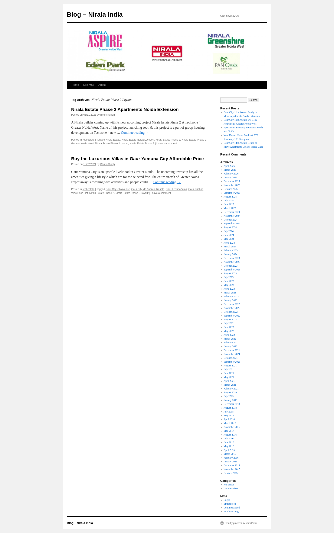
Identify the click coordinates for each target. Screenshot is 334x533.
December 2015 (232, 465)
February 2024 (231, 250)
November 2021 (232, 354)
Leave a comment (166, 143)
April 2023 (229, 288)
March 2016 (230, 453)
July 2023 (229, 277)
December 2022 (232, 304)
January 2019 (230, 400)
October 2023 (231, 265)
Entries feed (230, 503)
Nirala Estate (113, 139)
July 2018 (229, 411)
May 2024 (229, 238)
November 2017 (232, 427)
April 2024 (229, 242)
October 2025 (231, 188)
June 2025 (229, 204)
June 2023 (229, 281)
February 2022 (231, 342)
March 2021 (230, 384)
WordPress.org (231, 511)
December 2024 (232, 212)
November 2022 (232, 307)
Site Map (88, 84)
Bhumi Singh (107, 114)
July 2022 (229, 323)
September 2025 (232, 192)
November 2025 (232, 185)
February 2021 (231, 388)
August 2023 (230, 273)
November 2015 (232, 469)
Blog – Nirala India (95, 14)
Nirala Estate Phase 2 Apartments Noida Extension (125, 109)
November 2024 (232, 215)
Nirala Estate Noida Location (138, 139)
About (102, 84)
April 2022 (229, 334)
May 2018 (229, 415)
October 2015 (231, 473)
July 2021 (229, 369)
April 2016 (229, 450)
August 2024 (230, 227)
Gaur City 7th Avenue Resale (147, 189)
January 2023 (230, 300)
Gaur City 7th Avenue (118, 189)
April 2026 (229, 165)
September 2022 (232, 315)
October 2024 (231, 219)
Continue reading (135, 132)
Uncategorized (231, 488)
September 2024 (232, 223)
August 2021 (230, 365)
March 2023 (230, 292)
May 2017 (229, 430)
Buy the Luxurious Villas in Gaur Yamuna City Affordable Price (137, 158)
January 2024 (230, 254)
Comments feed (232, 507)
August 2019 (230, 392)
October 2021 (231, 357)
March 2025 (230, 208)
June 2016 (229, 442)
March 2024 (230, 246)
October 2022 (231, 311)
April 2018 (229, 419)
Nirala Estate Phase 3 (142, 143)
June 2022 (229, 327)
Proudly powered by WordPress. (241, 522)
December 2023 (232, 258)
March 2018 (230, 423)
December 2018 (232, 403)
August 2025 (230, 196)
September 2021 (232, 361)
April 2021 (229, 380)
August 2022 (230, 319)
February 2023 (231, 296)
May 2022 (229, 331)
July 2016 (229, 438)
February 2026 (231, 173)
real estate (88, 139)
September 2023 (232, 269)
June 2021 (229, 373)
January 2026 (230, 177)
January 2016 (230, 461)
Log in (227, 499)
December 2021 (232, 350)
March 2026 (230, 169)
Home (75, 84)
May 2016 (229, 446)
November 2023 (232, 261)
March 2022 (230, 338)
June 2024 (229, 235)
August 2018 (230, 407)
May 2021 (229, 377)
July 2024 (229, 231)
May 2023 (229, 284)
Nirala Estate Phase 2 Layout (111, 143)
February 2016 (231, 457)
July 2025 (229, 200)
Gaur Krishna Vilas (176, 189)
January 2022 (230, 346)
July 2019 (229, 396)
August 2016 (230, 434)
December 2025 (232, 181)
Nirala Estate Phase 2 (167, 139)
